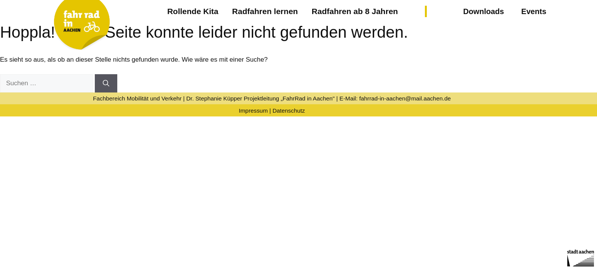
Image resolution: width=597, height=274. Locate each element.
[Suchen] (106, 83)
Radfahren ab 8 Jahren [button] (355, 11)
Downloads (483, 11)
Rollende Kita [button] (192, 11)
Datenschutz (289, 110)
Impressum (253, 110)
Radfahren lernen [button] (265, 11)
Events (533, 11)
